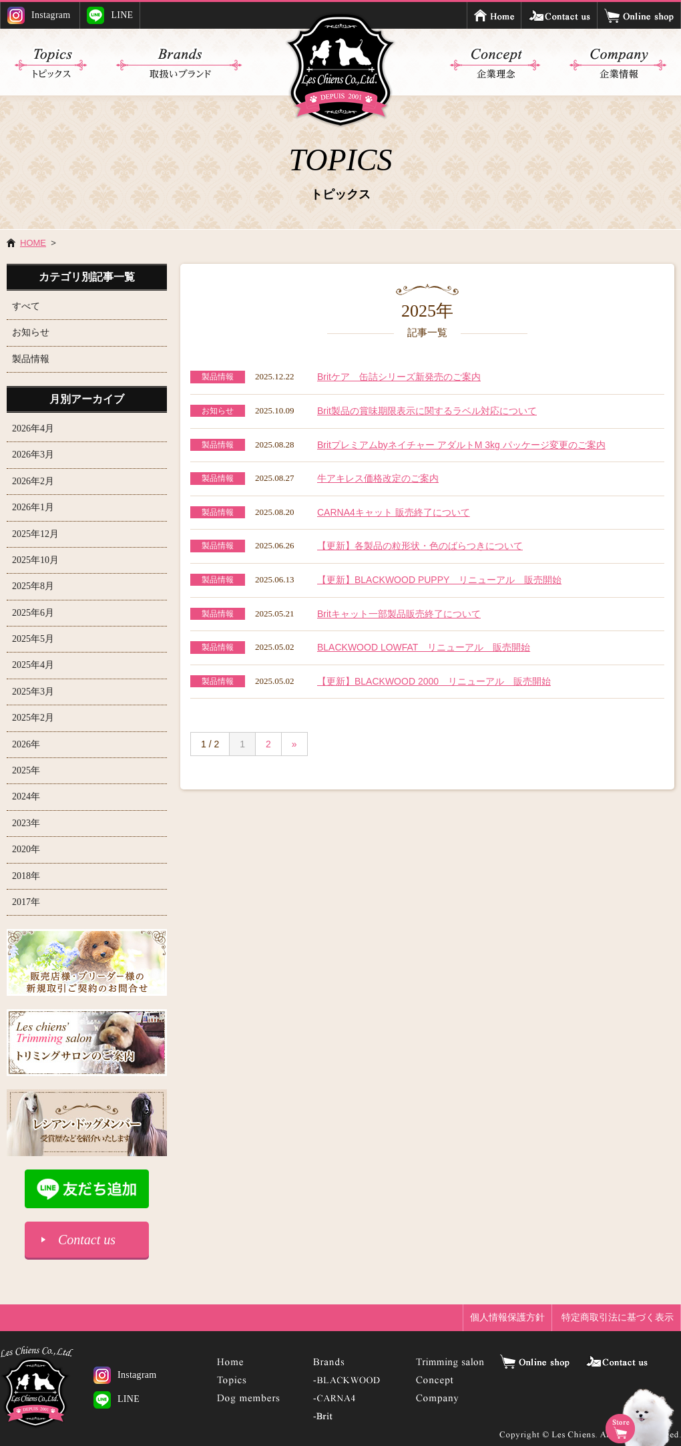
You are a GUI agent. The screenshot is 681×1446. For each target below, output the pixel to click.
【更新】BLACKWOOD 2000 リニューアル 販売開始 (434, 681)
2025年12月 (35, 534)
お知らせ (30, 332)
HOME (33, 243)
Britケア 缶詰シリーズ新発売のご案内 (399, 376)
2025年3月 (33, 692)
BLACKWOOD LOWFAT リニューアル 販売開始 (423, 647)
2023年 (26, 823)
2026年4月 (33, 428)
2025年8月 (33, 586)
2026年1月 (33, 507)
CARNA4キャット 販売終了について (393, 512)
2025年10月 (35, 560)
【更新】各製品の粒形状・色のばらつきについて (420, 545)
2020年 (26, 849)
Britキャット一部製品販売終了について (399, 613)
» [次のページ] (294, 744)
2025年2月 (33, 718)
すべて (26, 306)
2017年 (26, 902)
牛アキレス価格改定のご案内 (378, 478)
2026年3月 (33, 454)
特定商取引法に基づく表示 (617, 1317)
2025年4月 (33, 665)
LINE (110, 15)
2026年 (26, 744)
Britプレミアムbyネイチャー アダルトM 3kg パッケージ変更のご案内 (461, 444)
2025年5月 (33, 639)
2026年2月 (33, 481)
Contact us (87, 1239)
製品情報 (30, 359)
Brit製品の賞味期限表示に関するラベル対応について (427, 410)
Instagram (39, 15)
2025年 (26, 770)
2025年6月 (33, 613)
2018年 (26, 876)
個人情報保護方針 (507, 1317)
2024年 (26, 796)
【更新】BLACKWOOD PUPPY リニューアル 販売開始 (439, 579)
